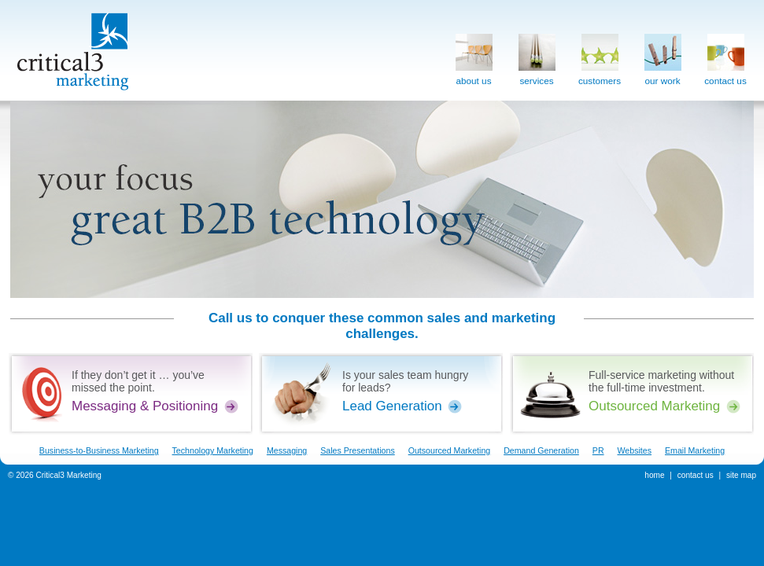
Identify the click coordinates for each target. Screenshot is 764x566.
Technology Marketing (212, 450)
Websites (635, 450)
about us (474, 56)
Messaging (287, 450)
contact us (725, 56)
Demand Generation (541, 450)
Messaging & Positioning (145, 406)
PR (598, 450)
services (537, 56)
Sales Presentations (357, 450)
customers (600, 56)
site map (741, 475)
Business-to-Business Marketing (99, 450)
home (654, 475)
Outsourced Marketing (654, 406)
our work (662, 56)
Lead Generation (392, 406)
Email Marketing (695, 450)
